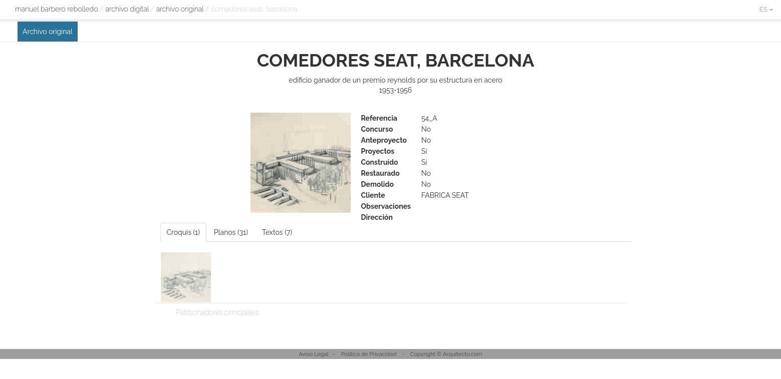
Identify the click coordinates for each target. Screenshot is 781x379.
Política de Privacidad (368, 353)
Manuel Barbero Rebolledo (56, 9)
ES (766, 9)
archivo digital (126, 9)
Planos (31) (231, 232)
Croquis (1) (183, 232)
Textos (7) (277, 232)
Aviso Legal (314, 353)
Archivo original (179, 9)
